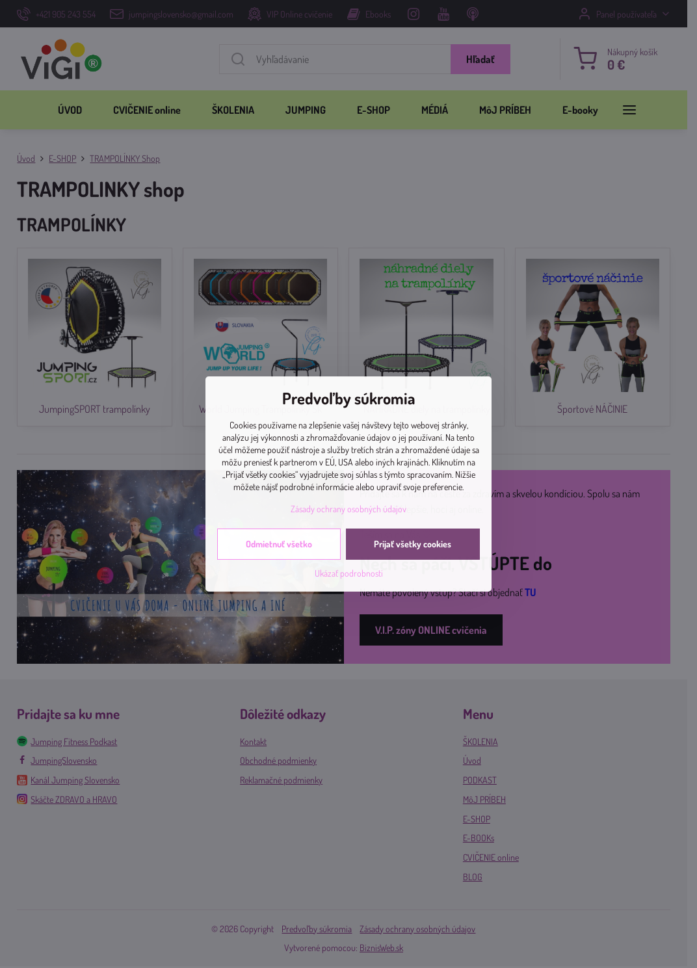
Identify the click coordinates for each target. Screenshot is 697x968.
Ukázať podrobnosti (349, 573)
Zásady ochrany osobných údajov (348, 508)
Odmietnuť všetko (279, 543)
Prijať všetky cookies (412, 543)
